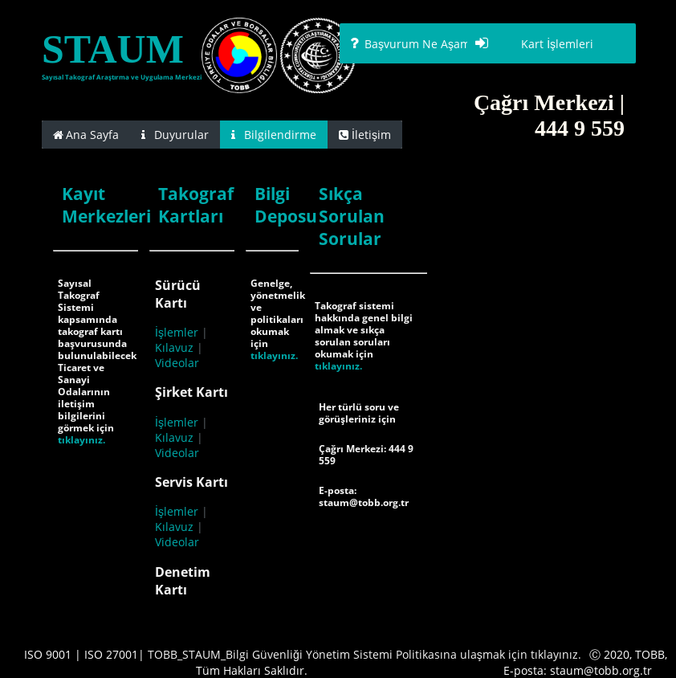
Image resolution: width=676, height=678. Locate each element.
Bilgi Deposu (286, 204)
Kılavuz (174, 347)
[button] (424, 43)
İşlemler (176, 332)
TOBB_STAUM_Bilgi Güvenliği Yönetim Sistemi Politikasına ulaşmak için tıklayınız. (364, 654)
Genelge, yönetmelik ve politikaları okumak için (277, 313)
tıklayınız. (81, 440)
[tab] (86, 134)
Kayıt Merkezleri (106, 204)
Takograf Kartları (196, 204)
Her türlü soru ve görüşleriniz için (359, 413)
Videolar (177, 362)
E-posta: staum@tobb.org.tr (364, 496)
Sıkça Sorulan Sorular (352, 216)
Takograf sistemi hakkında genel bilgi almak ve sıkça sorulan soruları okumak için (364, 330)
